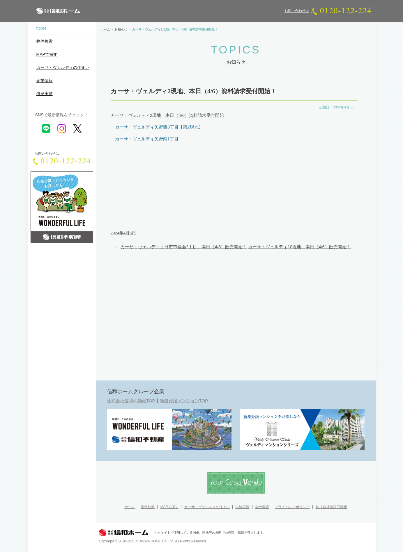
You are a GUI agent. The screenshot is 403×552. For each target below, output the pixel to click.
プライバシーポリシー (292, 507)
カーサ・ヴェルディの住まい (62, 67)
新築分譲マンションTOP (184, 400)
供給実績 (44, 93)
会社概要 (262, 507)
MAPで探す (46, 54)
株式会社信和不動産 (331, 507)
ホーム (129, 507)
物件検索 (44, 41)
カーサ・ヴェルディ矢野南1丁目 (147, 138)
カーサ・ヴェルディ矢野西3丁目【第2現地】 (159, 126)
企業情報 (44, 80)
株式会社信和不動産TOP (131, 400)
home (41, 28)
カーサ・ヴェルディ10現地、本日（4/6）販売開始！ (299, 246)
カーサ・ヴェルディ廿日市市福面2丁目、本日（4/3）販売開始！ (184, 246)
